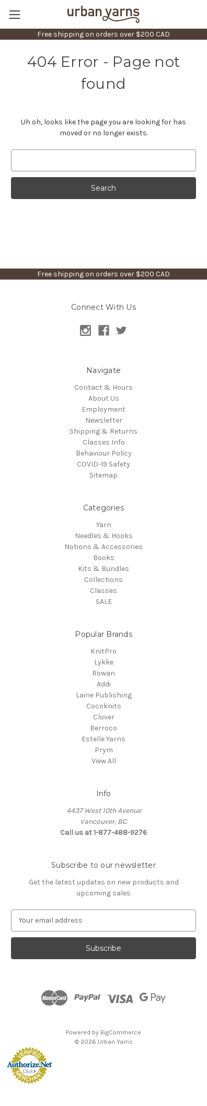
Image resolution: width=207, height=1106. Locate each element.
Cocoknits (103, 706)
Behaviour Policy (104, 453)
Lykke (103, 662)
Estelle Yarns (103, 739)
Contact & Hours (103, 387)
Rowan (103, 673)
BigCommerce (120, 1032)
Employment (103, 409)
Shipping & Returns (103, 431)
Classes (103, 590)
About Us (103, 398)
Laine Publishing (104, 695)
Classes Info (104, 442)
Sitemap (103, 475)
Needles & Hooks (104, 535)
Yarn (103, 524)
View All (103, 760)
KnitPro (103, 651)
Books (103, 557)
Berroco (103, 728)
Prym (104, 750)
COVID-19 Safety (103, 464)
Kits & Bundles (103, 568)
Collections (103, 579)
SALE (104, 601)
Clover (103, 717)
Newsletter (103, 420)
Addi (104, 684)
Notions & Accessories (103, 546)
